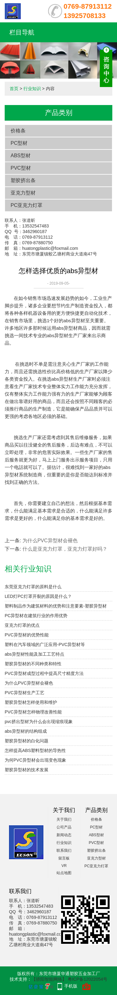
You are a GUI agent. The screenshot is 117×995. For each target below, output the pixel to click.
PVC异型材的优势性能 (27, 634)
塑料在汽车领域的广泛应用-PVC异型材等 (45, 644)
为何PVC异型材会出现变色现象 (35, 760)
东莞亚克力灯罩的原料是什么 (33, 586)
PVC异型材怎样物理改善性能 (33, 711)
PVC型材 (21, 168)
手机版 (70, 986)
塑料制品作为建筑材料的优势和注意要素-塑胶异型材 (56, 605)
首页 (14, 88)
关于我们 (63, 819)
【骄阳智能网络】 (49, 979)
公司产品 (63, 827)
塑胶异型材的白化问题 (26, 740)
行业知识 (32, 88)
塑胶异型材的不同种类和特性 (33, 663)
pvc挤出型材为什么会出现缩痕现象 (39, 721)
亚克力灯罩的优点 (22, 625)
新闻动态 (63, 835)
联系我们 (63, 850)
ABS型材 (21, 155)
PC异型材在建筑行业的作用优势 (36, 615)
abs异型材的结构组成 (26, 731)
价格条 (18, 130)
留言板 (64, 858)
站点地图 (63, 873)
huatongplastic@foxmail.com (50, 248)
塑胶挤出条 (23, 180)
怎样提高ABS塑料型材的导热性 (35, 750)
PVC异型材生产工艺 (24, 692)
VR (64, 866)
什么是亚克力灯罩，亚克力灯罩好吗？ (64, 549)
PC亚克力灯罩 (26, 205)
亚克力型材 (23, 192)
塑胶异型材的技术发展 (26, 769)
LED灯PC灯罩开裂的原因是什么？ (38, 596)
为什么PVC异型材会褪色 (50, 540)
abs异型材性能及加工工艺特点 (34, 654)
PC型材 (19, 143)
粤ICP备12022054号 (88, 979)
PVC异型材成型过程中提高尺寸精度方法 (44, 673)
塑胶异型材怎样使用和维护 (31, 702)
